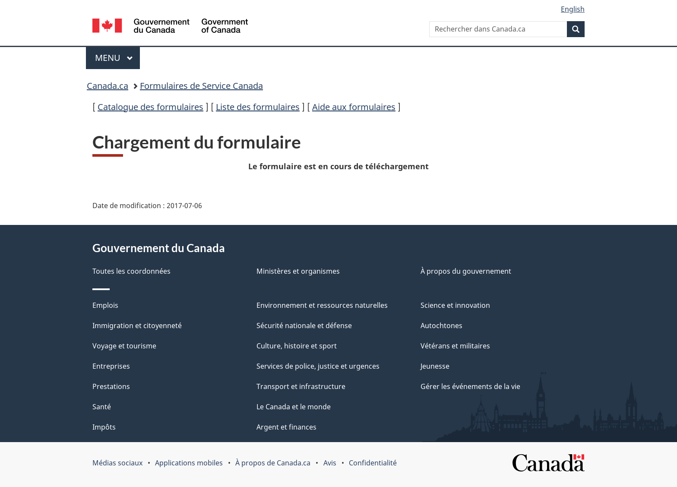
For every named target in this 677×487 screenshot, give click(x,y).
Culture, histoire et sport (296, 346)
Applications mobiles (189, 463)
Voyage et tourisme (124, 346)
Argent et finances (286, 427)
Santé (101, 406)
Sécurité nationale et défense (304, 325)
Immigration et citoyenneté (137, 325)
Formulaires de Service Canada (201, 86)
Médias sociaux (117, 463)
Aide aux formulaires (353, 107)
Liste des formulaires (258, 107)
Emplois (105, 305)
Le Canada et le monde (293, 406)
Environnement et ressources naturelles (322, 305)
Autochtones (441, 325)
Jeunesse (435, 366)
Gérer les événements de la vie (470, 386)
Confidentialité (373, 463)
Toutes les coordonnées (131, 271)
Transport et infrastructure (300, 386)
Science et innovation (455, 305)
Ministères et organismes (298, 271)
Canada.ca (107, 86)
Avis (329, 463)
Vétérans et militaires (455, 346)
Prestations (111, 386)
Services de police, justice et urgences (318, 366)
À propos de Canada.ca (272, 463)
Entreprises (111, 366)
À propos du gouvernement (466, 271)
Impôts (104, 427)
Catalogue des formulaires (150, 107)
